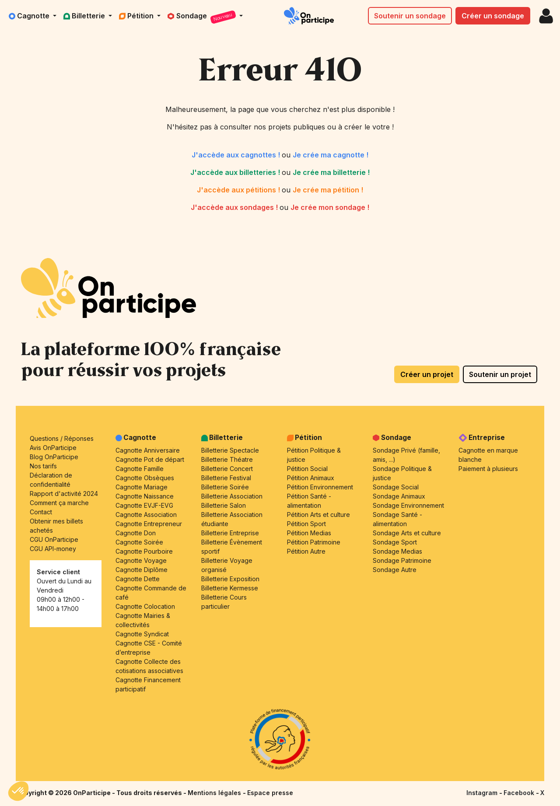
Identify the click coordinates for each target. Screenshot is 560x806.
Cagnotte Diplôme (142, 569)
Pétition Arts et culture (318, 514)
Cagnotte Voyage (141, 560)
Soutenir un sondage (410, 15)
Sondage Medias (397, 551)
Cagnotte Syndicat (142, 634)
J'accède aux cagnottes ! (237, 154)
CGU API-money (53, 548)
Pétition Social (307, 468)
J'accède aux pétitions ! (239, 189)
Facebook (520, 792)
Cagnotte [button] (30, 15)
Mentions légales (215, 792)
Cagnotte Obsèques (145, 478)
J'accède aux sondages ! (235, 207)
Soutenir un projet (500, 374)
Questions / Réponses (62, 438)
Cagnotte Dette (138, 579)
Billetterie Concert (227, 468)
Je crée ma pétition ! (328, 189)
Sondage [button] (203, 17)
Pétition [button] (137, 15)
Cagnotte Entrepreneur (149, 523)
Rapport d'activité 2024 (64, 493)
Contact (41, 512)
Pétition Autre (306, 551)
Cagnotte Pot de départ (150, 459)
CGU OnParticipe (54, 539)
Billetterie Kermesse (229, 588)
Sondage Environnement (408, 505)
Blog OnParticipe (54, 457)
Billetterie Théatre (227, 459)
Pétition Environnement (320, 487)
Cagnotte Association (146, 514)
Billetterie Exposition (230, 579)
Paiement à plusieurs (488, 468)
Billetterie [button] (85, 15)
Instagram (482, 792)
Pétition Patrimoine (313, 542)
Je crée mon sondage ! (329, 207)
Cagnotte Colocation (145, 606)
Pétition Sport (306, 523)
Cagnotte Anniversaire (148, 450)
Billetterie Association (231, 496)
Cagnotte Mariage (142, 487)
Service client (58, 572)
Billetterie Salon (223, 505)
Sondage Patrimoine (402, 560)
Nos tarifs (43, 466)
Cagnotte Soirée (139, 542)
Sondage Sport (395, 542)
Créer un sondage (493, 15)
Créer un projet (426, 374)
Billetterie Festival (226, 478)
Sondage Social (396, 487)
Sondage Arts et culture (407, 533)
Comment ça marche (59, 502)
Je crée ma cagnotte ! (330, 154)
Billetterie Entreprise (230, 533)
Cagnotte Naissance (145, 496)
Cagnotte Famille (140, 468)
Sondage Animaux (399, 496)
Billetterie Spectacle (230, 450)
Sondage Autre (394, 569)
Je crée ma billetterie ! (331, 172)
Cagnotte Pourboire (144, 551)
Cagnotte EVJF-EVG (144, 505)
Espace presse (270, 792)
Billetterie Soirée (225, 487)
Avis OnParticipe (53, 447)
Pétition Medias (309, 533)
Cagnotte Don (136, 533)
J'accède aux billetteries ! (236, 172)
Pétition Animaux (310, 478)
